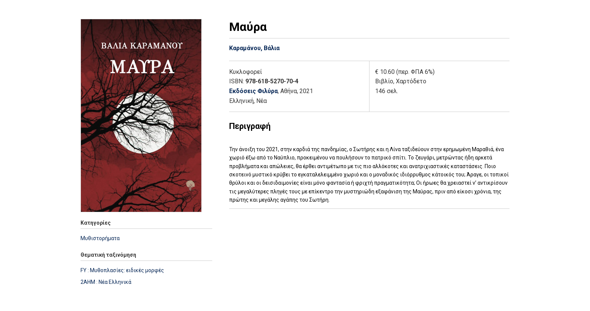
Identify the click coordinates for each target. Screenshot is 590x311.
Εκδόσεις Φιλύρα (253, 91)
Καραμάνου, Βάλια (254, 48)
